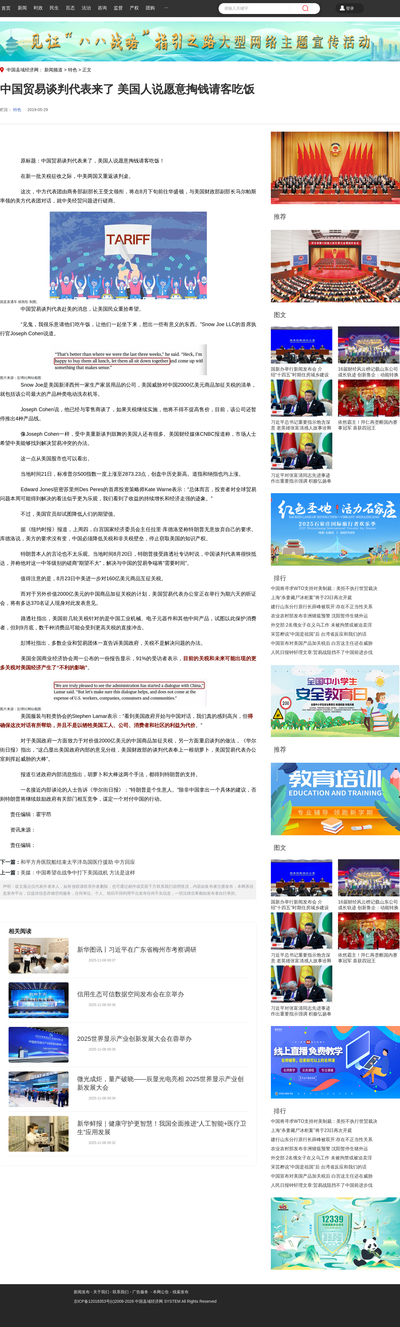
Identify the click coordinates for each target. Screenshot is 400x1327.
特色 (72, 69)
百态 (70, 7)
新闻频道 (53, 69)
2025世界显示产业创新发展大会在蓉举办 (134, 1038)
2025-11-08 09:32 (102, 1143)
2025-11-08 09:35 (102, 1049)
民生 (54, 7)
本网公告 (161, 1292)
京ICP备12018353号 (92, 1301)
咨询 (102, 7)
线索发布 (180, 1292)
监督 (118, 7)
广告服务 (140, 1292)
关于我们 (101, 1292)
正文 (86, 69)
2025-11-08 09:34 (102, 1098)
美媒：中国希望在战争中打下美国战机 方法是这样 (78, 873)
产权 (134, 7)
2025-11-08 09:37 (102, 960)
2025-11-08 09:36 (102, 1005)
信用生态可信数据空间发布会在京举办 (130, 994)
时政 (38, 7)
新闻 (22, 7)
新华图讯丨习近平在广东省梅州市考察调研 (137, 949)
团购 (150, 7)
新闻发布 (82, 1292)
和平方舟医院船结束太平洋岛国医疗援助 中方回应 (78, 862)
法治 (86, 7)
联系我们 (121, 1292)
